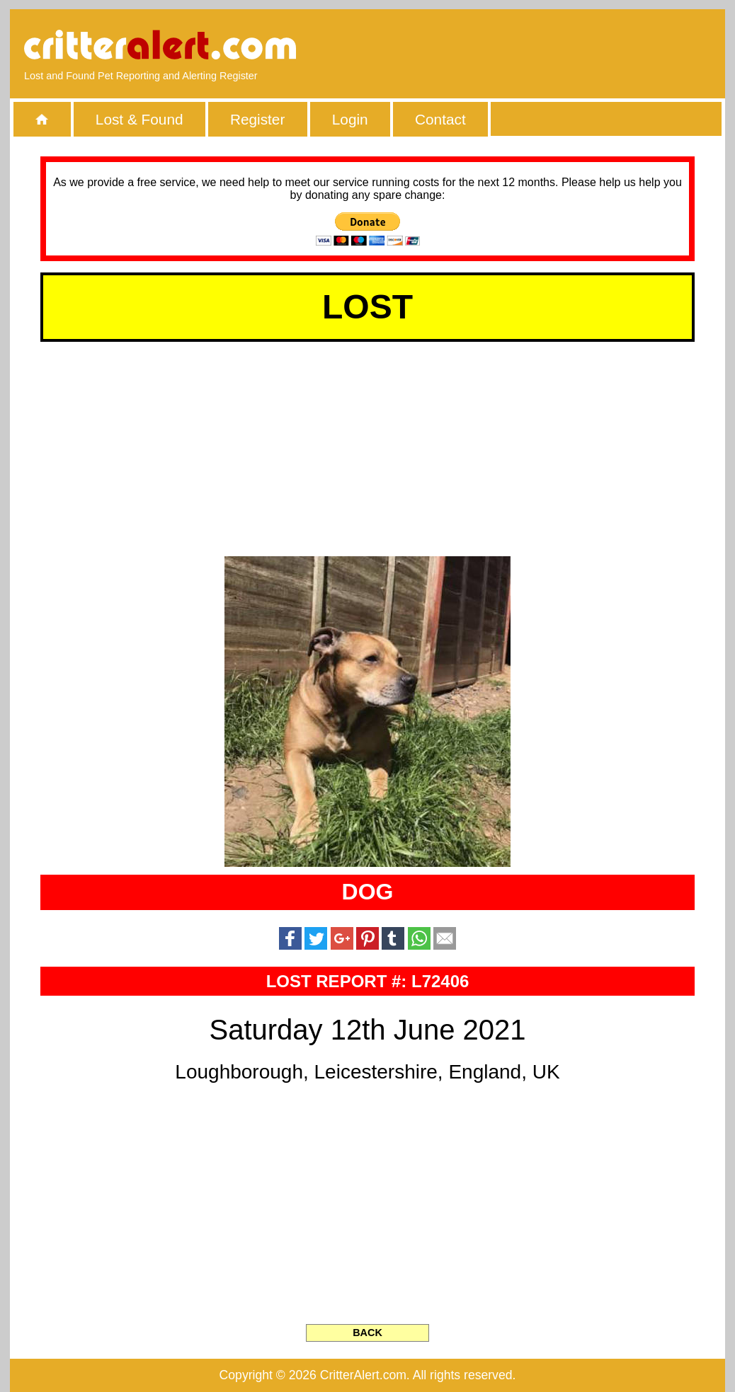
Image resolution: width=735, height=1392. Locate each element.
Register (257, 119)
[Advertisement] (548, 46)
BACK (367, 1332)
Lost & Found (139, 119)
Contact (440, 119)
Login (350, 119)
